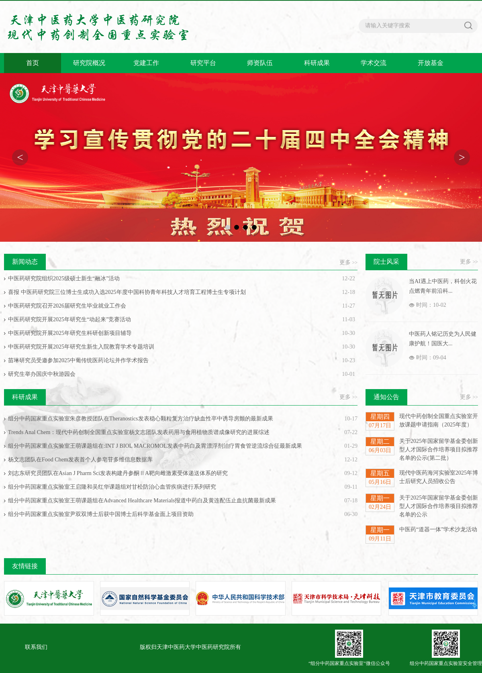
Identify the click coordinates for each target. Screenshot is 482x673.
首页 (32, 62)
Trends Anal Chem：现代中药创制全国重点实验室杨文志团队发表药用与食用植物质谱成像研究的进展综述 (139, 432)
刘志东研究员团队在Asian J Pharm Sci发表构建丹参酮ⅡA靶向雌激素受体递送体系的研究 (118, 473)
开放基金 (430, 62)
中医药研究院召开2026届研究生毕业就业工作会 (67, 306)
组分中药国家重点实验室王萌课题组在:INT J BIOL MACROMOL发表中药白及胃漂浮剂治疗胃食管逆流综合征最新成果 (155, 446)
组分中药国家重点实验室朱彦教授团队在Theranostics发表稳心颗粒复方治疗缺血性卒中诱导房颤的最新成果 (140, 419)
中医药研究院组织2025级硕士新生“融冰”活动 (64, 278)
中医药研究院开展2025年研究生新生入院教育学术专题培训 (81, 347)
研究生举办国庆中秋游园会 (42, 374)
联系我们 (36, 647)
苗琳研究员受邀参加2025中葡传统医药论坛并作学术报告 (78, 360)
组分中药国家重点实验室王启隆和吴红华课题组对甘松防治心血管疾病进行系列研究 (112, 487)
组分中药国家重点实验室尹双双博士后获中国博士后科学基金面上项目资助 (101, 514)
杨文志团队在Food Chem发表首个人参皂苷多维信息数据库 (80, 460)
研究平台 (203, 62)
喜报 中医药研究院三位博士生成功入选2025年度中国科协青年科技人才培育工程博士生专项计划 (127, 292)
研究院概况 (89, 62)
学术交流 (373, 62)
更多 (348, 262)
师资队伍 (260, 62)
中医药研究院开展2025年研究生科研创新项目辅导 (70, 333)
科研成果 (317, 62)
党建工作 (146, 62)
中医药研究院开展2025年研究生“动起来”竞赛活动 (69, 319)
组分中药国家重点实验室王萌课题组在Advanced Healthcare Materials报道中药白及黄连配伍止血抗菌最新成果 (142, 501)
